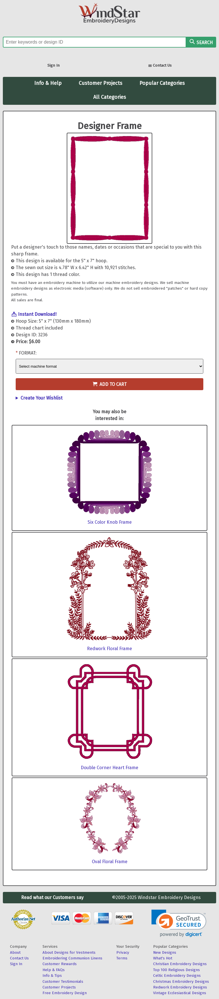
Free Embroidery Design (64, 992)
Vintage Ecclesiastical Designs (179, 992)
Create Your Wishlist (41, 398)
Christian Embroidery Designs (180, 963)
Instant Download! (37, 314)
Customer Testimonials (62, 981)
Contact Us (160, 66)
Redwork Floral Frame (109, 648)
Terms (121, 958)
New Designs (164, 952)
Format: (27, 353)
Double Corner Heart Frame (109, 767)
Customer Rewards (59, 963)
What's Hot (162, 958)
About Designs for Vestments (69, 952)
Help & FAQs (53, 969)
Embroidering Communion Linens (72, 958)
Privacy (122, 952)
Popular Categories (162, 83)
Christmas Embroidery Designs (181, 981)
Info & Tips (52, 975)
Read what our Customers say (52, 897)
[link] (179, 923)
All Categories (109, 97)
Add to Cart (110, 384)
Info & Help (48, 83)
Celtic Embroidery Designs (177, 975)
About (15, 952)
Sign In (53, 65)
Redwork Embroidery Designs (180, 987)
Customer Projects (100, 83)
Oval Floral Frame (109, 861)
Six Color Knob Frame (110, 522)
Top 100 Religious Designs (176, 969)
